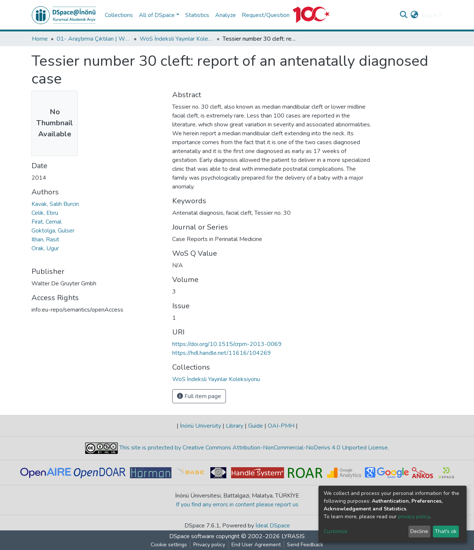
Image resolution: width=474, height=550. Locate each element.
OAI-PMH (281, 426)
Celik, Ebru (44, 213)
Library (234, 426)
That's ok (446, 531)
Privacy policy (209, 544)
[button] (414, 15)
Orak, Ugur (45, 248)
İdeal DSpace (273, 526)
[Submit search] (403, 15)
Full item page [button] (199, 396)
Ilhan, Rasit (45, 239)
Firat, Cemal (46, 222)
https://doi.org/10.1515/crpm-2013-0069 (227, 344)
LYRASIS (293, 536)
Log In (429, 15)
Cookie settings (169, 544)
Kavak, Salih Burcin (55, 204)
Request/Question (266, 15)
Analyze (225, 15)
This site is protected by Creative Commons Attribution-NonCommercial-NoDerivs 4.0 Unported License (253, 448)
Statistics (197, 15)
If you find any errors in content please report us (237, 504)
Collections (119, 15)
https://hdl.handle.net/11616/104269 (221, 353)
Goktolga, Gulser (52, 231)
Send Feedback (305, 544)
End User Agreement (256, 544)
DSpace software (191, 536)
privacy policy (414, 516)
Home (40, 39)
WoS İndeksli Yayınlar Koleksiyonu (177, 39)
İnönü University (200, 426)
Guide (255, 426)
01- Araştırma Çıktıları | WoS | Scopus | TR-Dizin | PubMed (94, 39)
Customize (336, 531)
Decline (419, 531)
